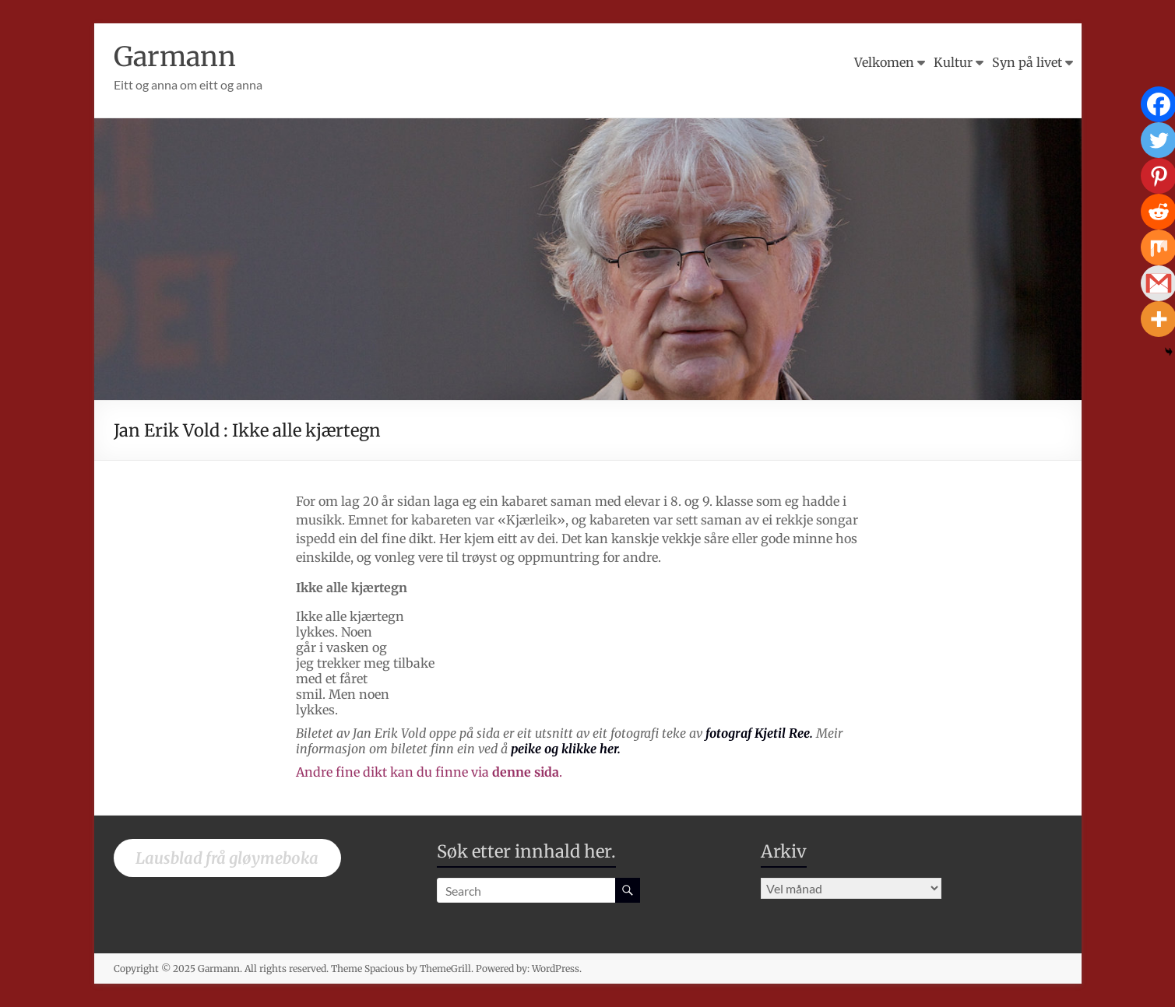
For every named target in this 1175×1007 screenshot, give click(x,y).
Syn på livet (1027, 62)
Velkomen (884, 62)
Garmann (177, 56)
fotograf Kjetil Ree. (759, 733)
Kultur (953, 62)
